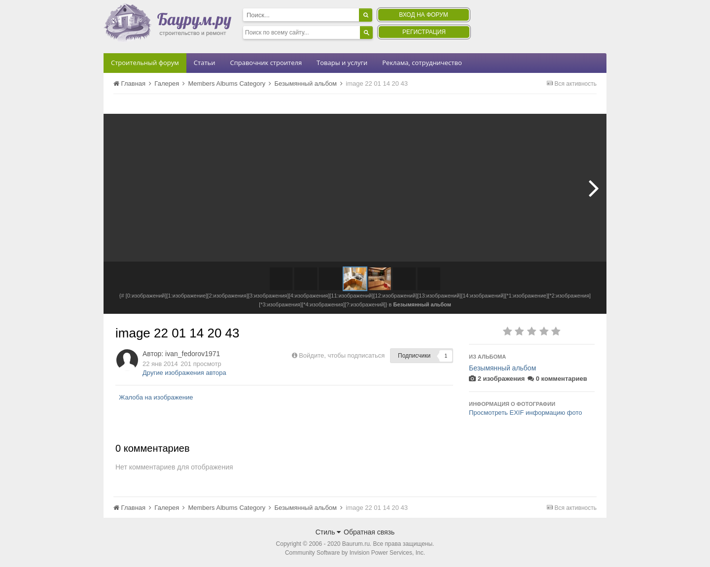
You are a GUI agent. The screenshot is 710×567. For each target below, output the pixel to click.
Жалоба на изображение (156, 397)
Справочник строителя (266, 62)
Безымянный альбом (502, 368)
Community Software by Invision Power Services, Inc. (355, 552)
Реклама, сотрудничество (422, 62)
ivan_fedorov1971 (192, 354)
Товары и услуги (342, 62)
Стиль (328, 532)
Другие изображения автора (184, 372)
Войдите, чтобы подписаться (342, 355)
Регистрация (424, 32)
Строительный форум (145, 62)
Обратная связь (369, 532)
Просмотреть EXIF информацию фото (525, 412)
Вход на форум (423, 14)
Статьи (204, 62)
